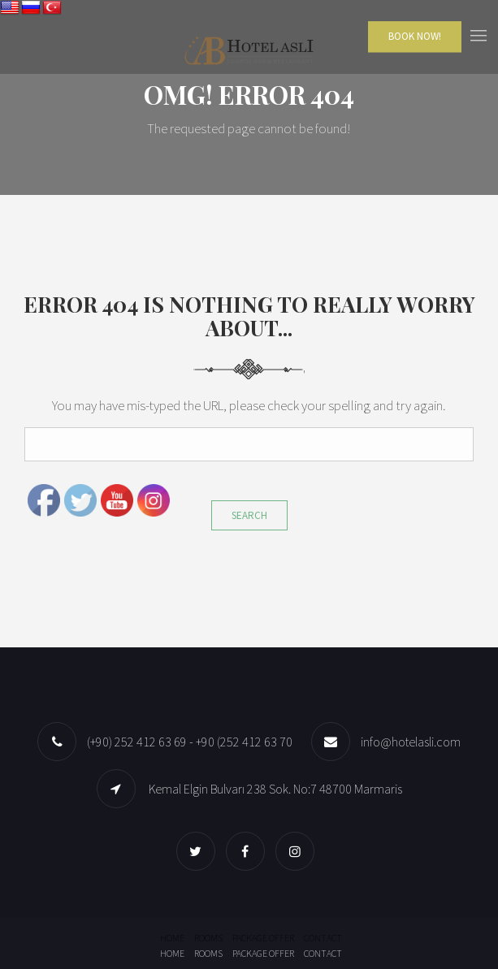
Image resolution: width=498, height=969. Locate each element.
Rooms (208, 938)
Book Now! (414, 36)
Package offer (263, 938)
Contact (323, 938)
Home (172, 938)
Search (249, 515)
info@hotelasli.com (411, 741)
